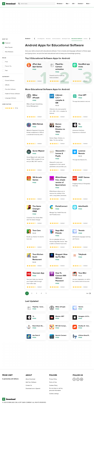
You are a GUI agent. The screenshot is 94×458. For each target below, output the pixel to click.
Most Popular (7, 47)
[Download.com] (8, 3)
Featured (6, 43)
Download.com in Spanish (33, 388)
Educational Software (77, 38)
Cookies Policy (53, 385)
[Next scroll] (89, 38)
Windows (59, 3)
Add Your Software (31, 382)
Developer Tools (66, 38)
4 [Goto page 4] (41, 293)
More (88, 3)
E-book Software (8, 80)
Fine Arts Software (9, 89)
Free (5, 62)
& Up (10, 108)
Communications (56, 38)
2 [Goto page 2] (31, 293)
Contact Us (29, 385)
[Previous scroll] (34, 38)
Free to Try (6, 66)
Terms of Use (53, 382)
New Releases (7, 52)
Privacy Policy (53, 379)
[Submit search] (19, 3)
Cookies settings (54, 393)
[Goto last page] (88, 293)
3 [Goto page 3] (36, 293)
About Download (30, 379)
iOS (73, 3)
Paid (5, 70)
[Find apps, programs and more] (36, 3)
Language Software (9, 98)
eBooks (5, 85)
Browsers (48, 38)
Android (80, 3)
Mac (67, 3)
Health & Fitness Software (11, 94)
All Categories (41, 38)
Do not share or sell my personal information (56, 389)
